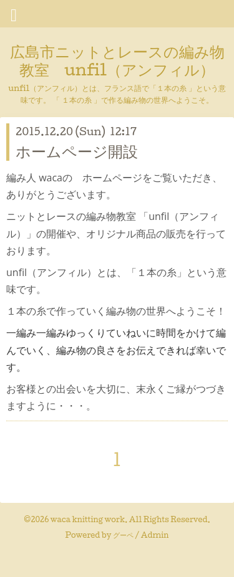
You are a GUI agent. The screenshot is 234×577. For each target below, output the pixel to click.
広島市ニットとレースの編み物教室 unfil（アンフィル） (117, 60)
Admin (155, 535)
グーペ (123, 535)
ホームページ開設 (77, 151)
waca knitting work (88, 519)
